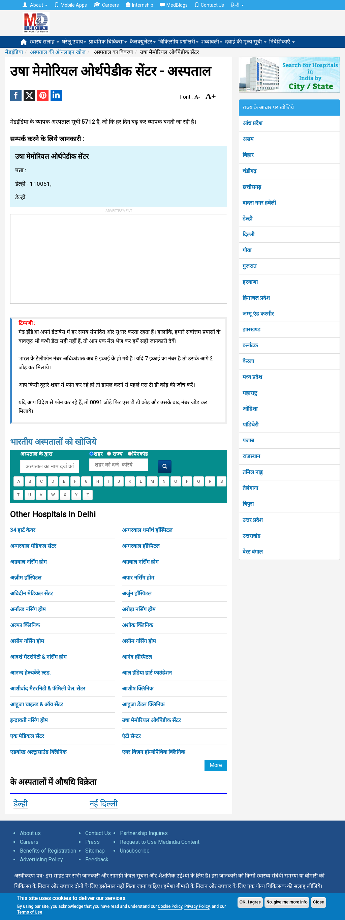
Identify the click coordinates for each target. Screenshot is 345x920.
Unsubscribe (135, 851)
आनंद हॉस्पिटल (137, 657)
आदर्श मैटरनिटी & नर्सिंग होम (38, 657)
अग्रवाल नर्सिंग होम (28, 562)
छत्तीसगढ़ (252, 187)
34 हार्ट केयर (22, 530)
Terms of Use (29, 912)
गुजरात (249, 266)
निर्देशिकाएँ (282, 41)
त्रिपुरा (248, 504)
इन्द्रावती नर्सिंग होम (29, 720)
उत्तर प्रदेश (253, 520)
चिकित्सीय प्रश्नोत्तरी (178, 41)
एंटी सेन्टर (131, 736)
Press (92, 842)
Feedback (96, 859)
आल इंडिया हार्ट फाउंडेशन (147, 673)
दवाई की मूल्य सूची (245, 41)
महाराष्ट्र (250, 393)
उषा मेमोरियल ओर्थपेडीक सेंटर (151, 720)
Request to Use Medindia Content (159, 842)
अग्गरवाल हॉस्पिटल (141, 546)
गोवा (247, 250)
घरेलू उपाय (74, 41)
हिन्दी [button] (237, 5)
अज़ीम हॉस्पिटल (25, 577)
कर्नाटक (250, 345)
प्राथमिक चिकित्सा (108, 41)
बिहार (248, 155)
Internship (139, 5)
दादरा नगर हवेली (259, 203)
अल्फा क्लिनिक (25, 625)
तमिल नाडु (253, 472)
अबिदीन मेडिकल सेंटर (31, 593)
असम (248, 139)
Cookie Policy (170, 906)
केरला (248, 361)
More (216, 765)
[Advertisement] (61, 256)
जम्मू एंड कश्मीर (258, 313)
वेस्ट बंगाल (253, 551)
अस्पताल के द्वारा (36, 454)
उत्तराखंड (251, 536)
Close (318, 902)
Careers (106, 5)
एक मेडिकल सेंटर (27, 736)
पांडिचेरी (250, 424)
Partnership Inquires (144, 833)
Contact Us (209, 5)
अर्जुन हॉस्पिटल (137, 593)
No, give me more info (286, 902)
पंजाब (248, 440)
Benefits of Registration (48, 851)
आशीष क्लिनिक (137, 688)
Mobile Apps (70, 5)
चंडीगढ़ (249, 171)
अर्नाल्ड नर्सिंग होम (28, 609)
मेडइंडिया (14, 52)
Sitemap (95, 851)
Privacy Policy (197, 906)
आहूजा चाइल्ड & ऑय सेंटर (36, 704)
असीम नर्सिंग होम (27, 641)
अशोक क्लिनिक (137, 625)
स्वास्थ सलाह (44, 41)
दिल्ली (248, 234)
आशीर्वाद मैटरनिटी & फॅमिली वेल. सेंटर (47, 688)
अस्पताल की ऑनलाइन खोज (58, 52)
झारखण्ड (251, 329)
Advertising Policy (41, 859)
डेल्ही (20, 803)
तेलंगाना (250, 488)
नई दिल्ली (104, 803)
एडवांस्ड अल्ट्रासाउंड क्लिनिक (38, 752)
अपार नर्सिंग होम (138, 577)
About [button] (35, 5)
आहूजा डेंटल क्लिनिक (143, 704)
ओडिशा (250, 409)
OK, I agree (250, 902)
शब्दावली (211, 41)
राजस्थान (251, 456)
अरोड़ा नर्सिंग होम (139, 609)
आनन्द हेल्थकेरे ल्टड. (30, 673)
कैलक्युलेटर (143, 41)
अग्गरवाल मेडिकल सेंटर (33, 546)
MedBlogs (174, 5)
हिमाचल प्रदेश (256, 298)
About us (30, 833)
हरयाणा (250, 282)
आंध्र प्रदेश (252, 123)
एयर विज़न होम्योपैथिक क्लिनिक (153, 752)
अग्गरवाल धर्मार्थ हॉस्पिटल (147, 530)
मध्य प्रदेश (252, 377)
